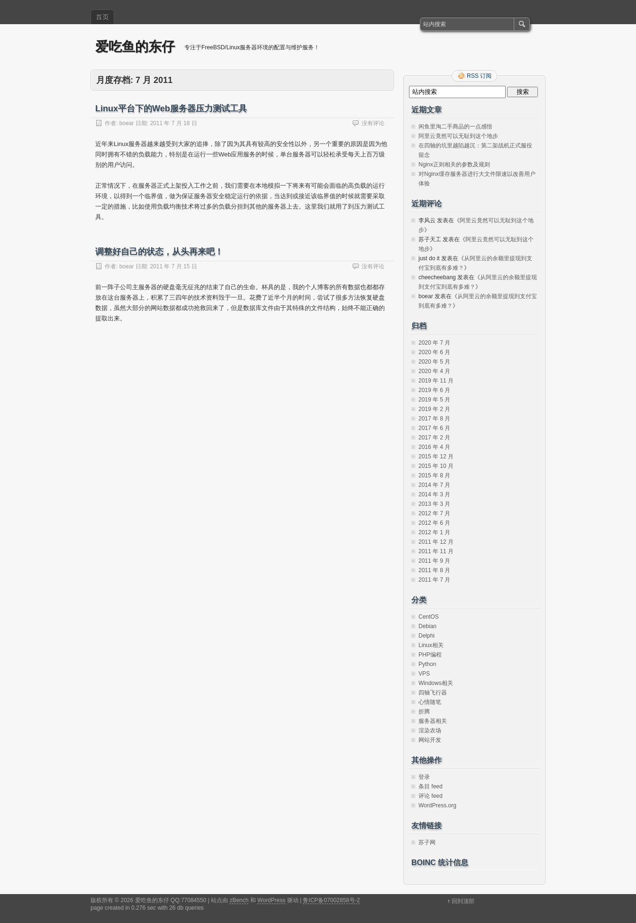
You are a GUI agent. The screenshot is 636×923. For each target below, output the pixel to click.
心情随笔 (429, 702)
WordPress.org (437, 805)
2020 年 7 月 (434, 342)
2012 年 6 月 (434, 523)
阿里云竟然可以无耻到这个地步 (458, 136)
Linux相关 (431, 645)
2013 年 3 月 (434, 504)
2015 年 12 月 (436, 456)
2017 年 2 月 (434, 437)
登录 (424, 777)
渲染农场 (429, 730)
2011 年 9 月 (434, 560)
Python (427, 664)
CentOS (428, 616)
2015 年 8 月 (434, 475)
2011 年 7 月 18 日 (173, 123)
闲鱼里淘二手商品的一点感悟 (455, 126)
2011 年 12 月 (436, 542)
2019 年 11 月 (436, 380)
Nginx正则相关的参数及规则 (454, 164)
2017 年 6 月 (434, 428)
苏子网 (427, 842)
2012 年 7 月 (434, 513)
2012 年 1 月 (434, 532)
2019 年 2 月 (434, 409)
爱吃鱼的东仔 (135, 46)
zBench (238, 900)
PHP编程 (430, 654)
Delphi (426, 635)
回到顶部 (463, 901)
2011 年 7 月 (434, 579)
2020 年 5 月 (434, 361)
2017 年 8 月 (434, 418)
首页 (102, 17)
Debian (427, 626)
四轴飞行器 (432, 692)
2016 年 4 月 (434, 447)
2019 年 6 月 (434, 390)
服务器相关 (432, 721)
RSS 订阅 (479, 76)
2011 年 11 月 (436, 551)
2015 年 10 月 (436, 466)
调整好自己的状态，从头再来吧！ (159, 251)
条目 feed (430, 786)
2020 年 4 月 (434, 371)
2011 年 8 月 (434, 570)
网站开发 (429, 740)
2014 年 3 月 (434, 494)
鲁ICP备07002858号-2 (331, 900)
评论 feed (430, 796)
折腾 (424, 711)
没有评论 (373, 123)
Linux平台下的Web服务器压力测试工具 (171, 108)
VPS (424, 673)
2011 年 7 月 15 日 (173, 266)
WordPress (271, 900)
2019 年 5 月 (434, 399)
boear (126, 123)
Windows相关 (435, 683)
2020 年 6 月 (434, 352)
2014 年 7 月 (434, 485)
